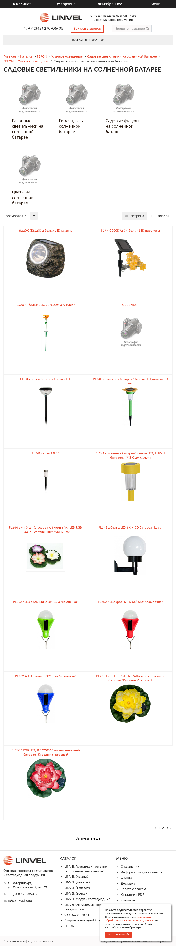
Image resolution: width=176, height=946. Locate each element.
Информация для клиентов (141, 872)
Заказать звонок (87, 28)
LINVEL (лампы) (76, 876)
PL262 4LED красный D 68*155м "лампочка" (130, 601)
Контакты (128, 900)
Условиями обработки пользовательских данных (129, 918)
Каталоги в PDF (132, 894)
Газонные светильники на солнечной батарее (27, 128)
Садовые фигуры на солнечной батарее (122, 125)
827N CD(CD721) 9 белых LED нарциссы (130, 230)
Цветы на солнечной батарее (23, 197)
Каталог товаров (120, 39)
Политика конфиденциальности (30, 941)
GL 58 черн (130, 304)
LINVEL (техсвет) (77, 887)
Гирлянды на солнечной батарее (72, 125)
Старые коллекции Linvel (83, 920)
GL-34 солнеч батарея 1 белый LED (46, 378)
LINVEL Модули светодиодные (87, 899)
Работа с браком (133, 888)
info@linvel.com (20, 900)
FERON (69, 925)
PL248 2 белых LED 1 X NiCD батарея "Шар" (130, 527)
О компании (130, 866)
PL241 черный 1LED (46, 453)
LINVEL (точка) (75, 893)
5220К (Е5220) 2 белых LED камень (45, 230)
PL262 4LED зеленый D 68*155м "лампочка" (45, 601)
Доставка (128, 883)
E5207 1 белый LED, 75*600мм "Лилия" (46, 304)
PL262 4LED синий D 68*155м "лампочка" (45, 675)
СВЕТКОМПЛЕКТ (77, 914)
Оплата (126, 877)
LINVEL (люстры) (77, 882)
